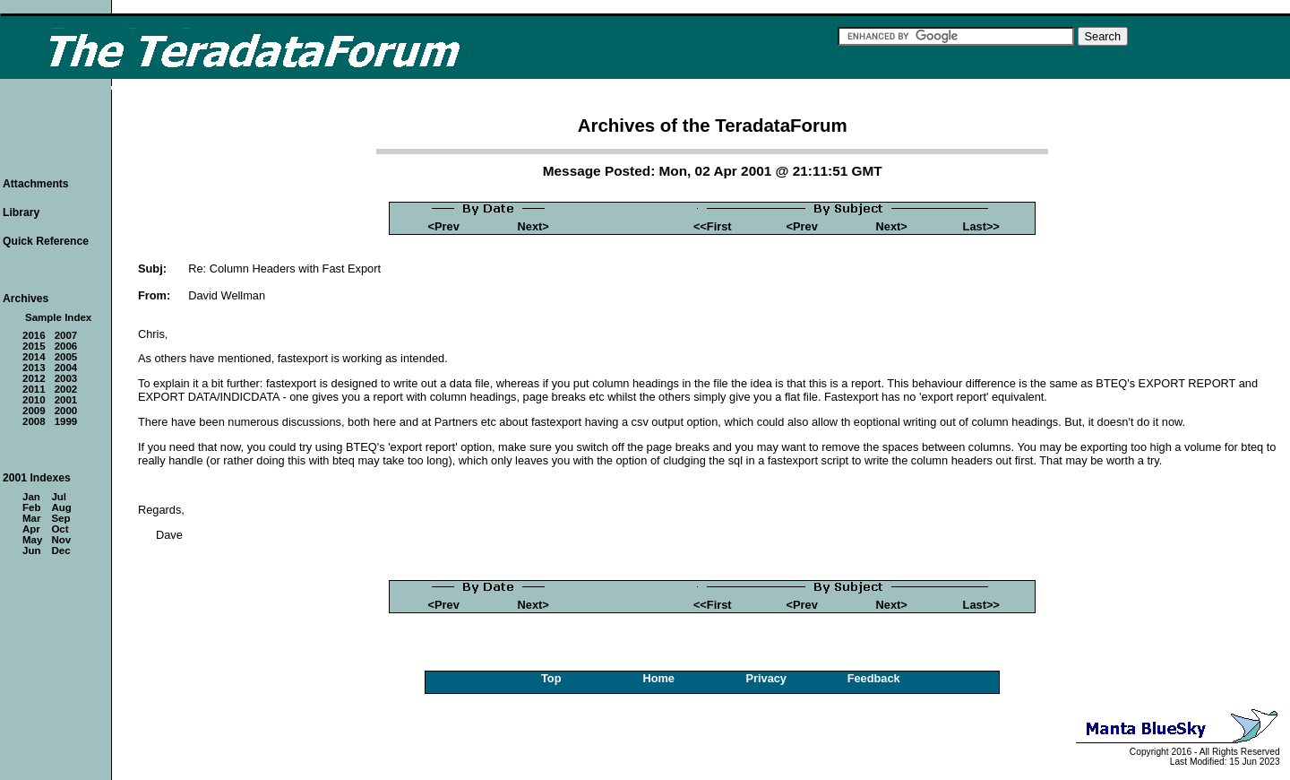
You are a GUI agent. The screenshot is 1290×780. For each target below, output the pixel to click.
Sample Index (58, 317)
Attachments (36, 184)
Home (658, 678)
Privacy (766, 678)
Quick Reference (46, 241)
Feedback (873, 678)
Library (21, 212)
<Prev (444, 226)
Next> (533, 226)
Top (551, 678)
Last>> (981, 226)
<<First (712, 226)
